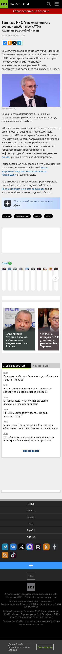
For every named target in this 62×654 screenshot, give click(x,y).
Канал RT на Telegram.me (5, 546)
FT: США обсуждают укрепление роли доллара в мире (25, 414)
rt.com (30, 600)
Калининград (22, 216)
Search (48, 1)
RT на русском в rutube (38, 546)
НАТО (48, 216)
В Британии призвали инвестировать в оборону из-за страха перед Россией (27, 390)
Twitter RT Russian (21, 546)
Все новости (31, 450)
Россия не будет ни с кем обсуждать (23, 188)
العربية (31, 523)
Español (31, 530)
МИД (37, 216)
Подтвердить (45, 647)
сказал (5, 156)
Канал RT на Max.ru (29, 546)
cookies (12, 649)
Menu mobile (57, 1)
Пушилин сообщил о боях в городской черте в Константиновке (30, 377)
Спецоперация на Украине (31, 11)
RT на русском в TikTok (13, 555)
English (31, 503)
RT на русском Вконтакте (13, 546)
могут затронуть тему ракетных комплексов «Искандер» (25, 171)
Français (31, 517)
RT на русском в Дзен (54, 546)
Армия (6, 216)
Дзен (17, 205)
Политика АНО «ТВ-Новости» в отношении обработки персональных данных (31, 623)
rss (5, 555)
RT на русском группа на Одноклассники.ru (46, 546)
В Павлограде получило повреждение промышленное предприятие (25, 402)
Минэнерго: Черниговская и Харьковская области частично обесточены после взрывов (30, 426)
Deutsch (31, 510)
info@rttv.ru (46, 617)
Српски (31, 536)
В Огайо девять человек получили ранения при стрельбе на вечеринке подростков (28, 438)
